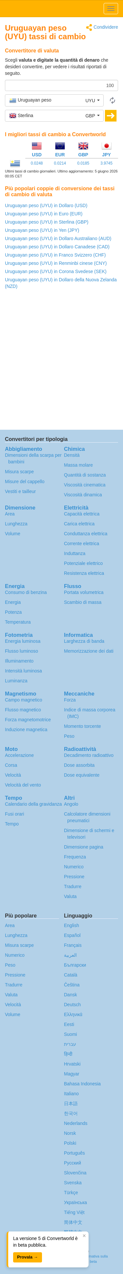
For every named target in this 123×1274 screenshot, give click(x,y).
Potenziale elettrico (83, 563)
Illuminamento (19, 661)
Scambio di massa (82, 602)
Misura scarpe (19, 471)
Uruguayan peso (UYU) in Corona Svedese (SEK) (56, 271)
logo (61, 8)
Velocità (13, 775)
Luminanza (16, 680)
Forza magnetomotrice (28, 719)
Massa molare (78, 465)
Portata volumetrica (84, 592)
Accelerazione (19, 755)
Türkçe (71, 1192)
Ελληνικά (73, 1014)
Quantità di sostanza (85, 475)
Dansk (70, 994)
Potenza (13, 612)
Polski (70, 1143)
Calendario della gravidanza (33, 804)
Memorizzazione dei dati (88, 651)
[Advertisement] (61, 361)
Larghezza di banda (84, 641)
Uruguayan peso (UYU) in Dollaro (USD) (46, 205)
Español (72, 935)
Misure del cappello (25, 481)
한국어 (71, 1113)
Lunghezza (16, 523)
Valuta (70, 896)
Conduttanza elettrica (85, 533)
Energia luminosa (22, 641)
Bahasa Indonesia (82, 1083)
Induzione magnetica (26, 729)
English (71, 925)
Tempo (12, 823)
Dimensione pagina (83, 847)
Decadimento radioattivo (88, 755)
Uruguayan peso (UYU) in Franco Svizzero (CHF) (55, 255)
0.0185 (83, 163)
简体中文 (73, 1222)
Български (75, 965)
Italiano (71, 1093)
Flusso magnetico (23, 709)
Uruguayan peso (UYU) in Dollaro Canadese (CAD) (57, 246)
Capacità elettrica (81, 513)
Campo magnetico (23, 699)
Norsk (70, 1133)
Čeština (71, 984)
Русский (72, 1162)
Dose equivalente (81, 775)
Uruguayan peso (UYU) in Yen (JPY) (42, 230)
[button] (54, 100)
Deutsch (72, 1004)
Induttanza (74, 553)
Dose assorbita (79, 765)
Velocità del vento (23, 785)
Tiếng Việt (74, 1212)
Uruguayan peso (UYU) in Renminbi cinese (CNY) (56, 263)
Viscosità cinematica (85, 484)
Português (74, 1153)
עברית (70, 1044)
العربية (70, 955)
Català (70, 975)
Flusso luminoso (21, 651)
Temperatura (18, 622)
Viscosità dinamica (83, 494)
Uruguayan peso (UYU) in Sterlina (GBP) (46, 222)
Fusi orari (14, 814)
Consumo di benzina (26, 592)
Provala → (27, 1257)
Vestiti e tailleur (20, 491)
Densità (71, 455)
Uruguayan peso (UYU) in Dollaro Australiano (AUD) (58, 238)
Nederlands (76, 1123)
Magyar (71, 1073)
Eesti (69, 1024)
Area (10, 513)
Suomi (70, 1034)
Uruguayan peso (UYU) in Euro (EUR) (44, 213)
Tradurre (72, 886)
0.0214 (60, 163)
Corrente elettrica (81, 543)
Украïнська (75, 1202)
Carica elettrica (79, 523)
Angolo (71, 804)
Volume (12, 533)
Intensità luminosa (23, 670)
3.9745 (106, 163)
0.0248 (37, 163)
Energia (13, 602)
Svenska (73, 1182)
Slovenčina (75, 1172)
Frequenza (75, 856)
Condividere (102, 27)
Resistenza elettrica (84, 573)
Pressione (74, 876)
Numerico (74, 866)
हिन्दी (68, 1054)
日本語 (71, 1103)
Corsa (11, 765)
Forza (70, 699)
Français (73, 945)
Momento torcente (82, 726)
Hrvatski (72, 1064)
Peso (69, 736)
